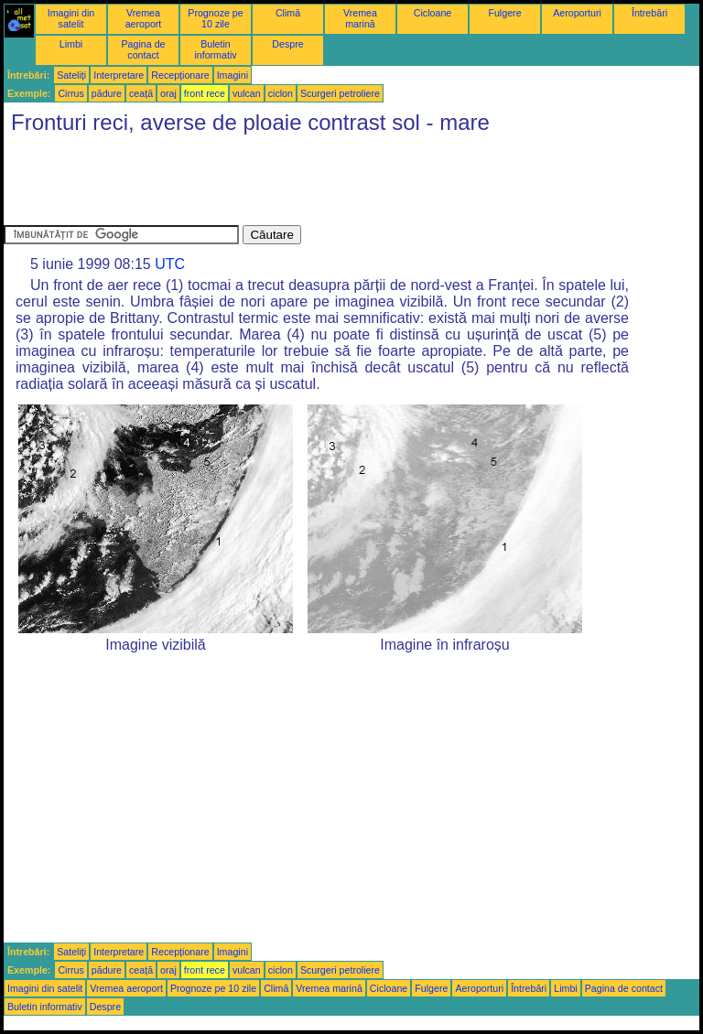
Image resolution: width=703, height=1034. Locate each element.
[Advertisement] (337, 184)
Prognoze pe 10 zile (215, 18)
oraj (168, 93)
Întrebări (649, 12)
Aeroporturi (577, 12)
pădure (107, 93)
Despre (287, 43)
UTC (170, 264)
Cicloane (432, 12)
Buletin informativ (215, 49)
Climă (288, 12)
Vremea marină (360, 18)
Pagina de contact (144, 49)
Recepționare (180, 75)
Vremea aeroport (143, 18)
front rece (204, 93)
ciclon (280, 93)
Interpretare (118, 75)
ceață (141, 93)
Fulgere (504, 12)
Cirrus (70, 93)
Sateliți (71, 75)
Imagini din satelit (71, 18)
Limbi (70, 43)
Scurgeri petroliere (340, 93)
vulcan (247, 93)
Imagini (232, 75)
